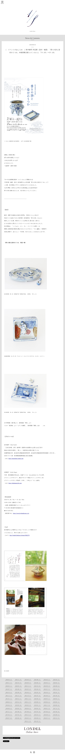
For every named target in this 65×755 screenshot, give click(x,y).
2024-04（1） (47, 682)
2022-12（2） (56, 689)
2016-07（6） (9, 718)
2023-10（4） (37, 686)
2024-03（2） (56, 682)
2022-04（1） (47, 692)
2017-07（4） (37, 711)
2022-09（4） (18, 692)
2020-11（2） (28, 698)
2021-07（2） (37, 695)
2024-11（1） (9, 682)
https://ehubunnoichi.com (15, 483)
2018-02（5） (37, 708)
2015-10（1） (37, 721)
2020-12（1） (18, 698)
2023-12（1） (28, 686)
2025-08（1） (37, 679)
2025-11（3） (18, 679)
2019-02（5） (28, 705)
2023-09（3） (47, 686)
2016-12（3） (28, 714)
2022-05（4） (37, 692)
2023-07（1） (9, 689)
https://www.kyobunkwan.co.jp (21, 513)
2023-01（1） (47, 689)
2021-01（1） (9, 698)
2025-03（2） (56, 679)
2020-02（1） (9, 702)
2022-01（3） (56, 692)
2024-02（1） (9, 686)
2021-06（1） (47, 695)
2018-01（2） (47, 708)
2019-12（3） (18, 702)
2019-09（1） (37, 702)
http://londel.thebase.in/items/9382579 (19, 535)
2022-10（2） (9, 692)
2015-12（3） (56, 718)
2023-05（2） (28, 689)
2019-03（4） (18, 705)
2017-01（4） (18, 714)
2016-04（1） (37, 718)
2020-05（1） (47, 698)
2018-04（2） (28, 708)
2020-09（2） (37, 698)
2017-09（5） (18, 711)
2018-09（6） (56, 705)
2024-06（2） (37, 682)
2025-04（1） (47, 679)
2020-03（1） (56, 698)
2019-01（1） (37, 705)
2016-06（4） (18, 718)
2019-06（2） (47, 702)
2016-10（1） (37, 714)
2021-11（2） (18, 695)
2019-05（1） (56, 702)
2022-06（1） (28, 692)
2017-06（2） (47, 711)
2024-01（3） (18, 686)
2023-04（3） (37, 689)
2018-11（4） (47, 705)
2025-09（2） (28, 679)
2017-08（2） (28, 711)
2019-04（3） (9, 705)
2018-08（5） (9, 708)
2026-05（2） (9, 679)
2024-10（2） (18, 682)
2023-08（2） (56, 686)
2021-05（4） (56, 695)
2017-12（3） (56, 708)
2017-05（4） (56, 711)
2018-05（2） (18, 708)
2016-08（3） (56, 714)
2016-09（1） (47, 714)
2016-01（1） (47, 718)
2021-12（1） (9, 695)
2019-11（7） (28, 702)
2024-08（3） (28, 682)
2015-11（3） (28, 721)
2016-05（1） (28, 718)
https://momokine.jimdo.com (15, 458)
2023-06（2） (18, 689)
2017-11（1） (9, 711)
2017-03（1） (9, 714)
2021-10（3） (28, 695)
